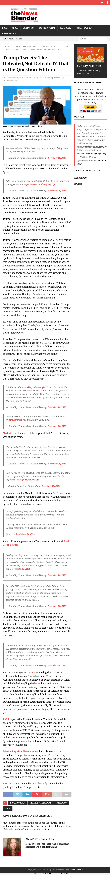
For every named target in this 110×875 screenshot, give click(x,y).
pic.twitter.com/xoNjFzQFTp (40, 184)
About (15, 28)
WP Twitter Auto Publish (43, 874)
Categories (8, 33)
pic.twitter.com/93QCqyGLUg (91, 153)
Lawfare (78, 184)
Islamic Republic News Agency (21, 751)
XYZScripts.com (70, 874)
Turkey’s (8, 783)
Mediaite (8, 433)
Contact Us (29, 28)
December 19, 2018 (57, 157)
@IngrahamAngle (36, 387)
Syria (47, 139)
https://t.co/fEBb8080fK (28, 479)
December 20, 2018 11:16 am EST (21, 77)
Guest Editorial (47, 28)
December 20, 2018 (57, 407)
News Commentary (26, 46)
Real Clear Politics (25, 534)
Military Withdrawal (40, 803)
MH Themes (78, 870)
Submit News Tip (83, 28)
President (62, 803)
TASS (30, 672)
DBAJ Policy (65, 28)
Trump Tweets (53, 77)
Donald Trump (17, 803)
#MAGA (26, 568)
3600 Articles (47, 839)
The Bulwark (80, 177)
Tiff (40, 77)
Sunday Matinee (89, 65)
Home (5, 28)
